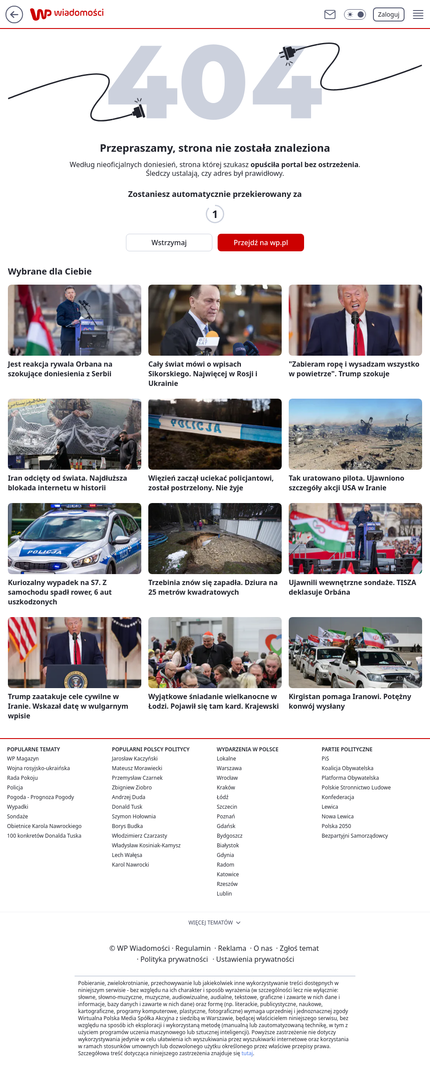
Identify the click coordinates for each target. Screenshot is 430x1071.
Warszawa (229, 768)
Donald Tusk (127, 806)
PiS (325, 758)
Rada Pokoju (22, 778)
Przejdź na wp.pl (260, 242)
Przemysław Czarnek (137, 778)
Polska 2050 (336, 826)
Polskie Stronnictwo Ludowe (356, 787)
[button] (418, 14)
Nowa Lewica (338, 816)
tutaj (247, 1053)
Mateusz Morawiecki (137, 768)
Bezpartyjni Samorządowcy (355, 835)
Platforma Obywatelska (350, 778)
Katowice (228, 874)
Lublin (224, 893)
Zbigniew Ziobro (132, 787)
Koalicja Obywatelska (347, 768)
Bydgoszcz (230, 835)
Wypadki (17, 806)
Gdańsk (226, 826)
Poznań (226, 816)
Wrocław (227, 778)
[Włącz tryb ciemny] (355, 14)
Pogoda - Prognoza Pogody (40, 797)
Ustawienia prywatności (253, 959)
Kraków (226, 787)
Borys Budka (127, 826)
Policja (15, 787)
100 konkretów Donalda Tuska (44, 835)
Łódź (223, 797)
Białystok (228, 845)
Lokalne (226, 758)
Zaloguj (389, 14)
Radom (225, 864)
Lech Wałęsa (127, 855)
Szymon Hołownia (134, 816)
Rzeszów (227, 884)
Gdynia (225, 855)
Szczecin (227, 806)
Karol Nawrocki (130, 864)
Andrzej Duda (128, 797)
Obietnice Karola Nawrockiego (44, 826)
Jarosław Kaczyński (135, 758)
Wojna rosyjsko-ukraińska (38, 768)
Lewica (330, 806)
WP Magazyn (23, 758)
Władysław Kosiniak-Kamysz (146, 845)
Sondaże (17, 816)
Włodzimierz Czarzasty (139, 835)
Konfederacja (338, 797)
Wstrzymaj (168, 242)
